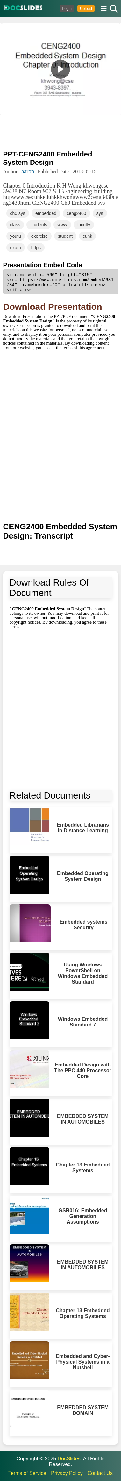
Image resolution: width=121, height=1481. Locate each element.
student (65, 236)
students (38, 224)
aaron (27, 171)
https (36, 247)
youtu (15, 236)
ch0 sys (17, 213)
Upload (86, 8)
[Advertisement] (60, 132)
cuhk (87, 236)
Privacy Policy (67, 1473)
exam (15, 247)
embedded (45, 213)
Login (67, 8)
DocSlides (69, 1458)
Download (13, 316)
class (15, 224)
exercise (39, 236)
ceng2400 (76, 213)
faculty (83, 224)
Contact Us (100, 1473)
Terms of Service (27, 1473)
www (62, 224)
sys (99, 213)
